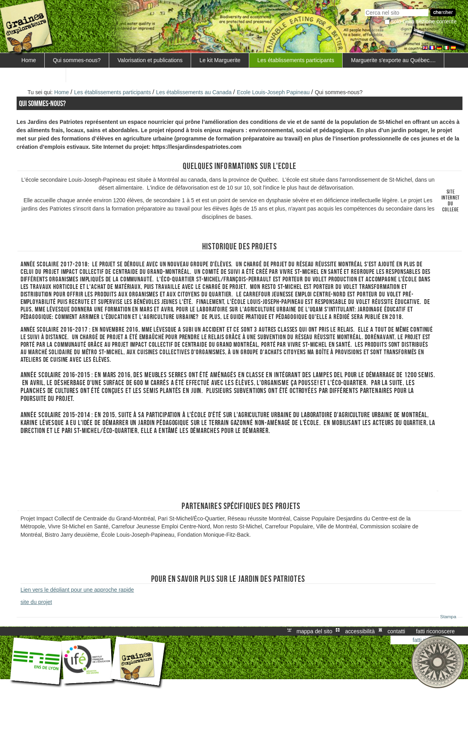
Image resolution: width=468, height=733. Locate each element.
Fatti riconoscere (435, 631)
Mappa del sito (314, 631)
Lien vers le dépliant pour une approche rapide (77, 590)
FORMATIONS (39, 75)
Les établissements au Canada (194, 92)
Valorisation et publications (149, 60)
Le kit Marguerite (220, 60)
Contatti (396, 631)
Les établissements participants (296, 60)
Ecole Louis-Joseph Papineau (273, 92)
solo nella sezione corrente (424, 21)
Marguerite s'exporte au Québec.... (393, 60)
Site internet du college (450, 201)
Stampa (448, 616)
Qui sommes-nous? (77, 60)
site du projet (36, 602)
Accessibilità (360, 631)
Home (28, 60)
